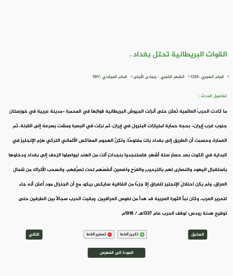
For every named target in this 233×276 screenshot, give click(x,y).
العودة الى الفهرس (116, 252)
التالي (34, 234)
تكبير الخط (132, 234)
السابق (197, 234)
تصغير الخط (99, 234)
